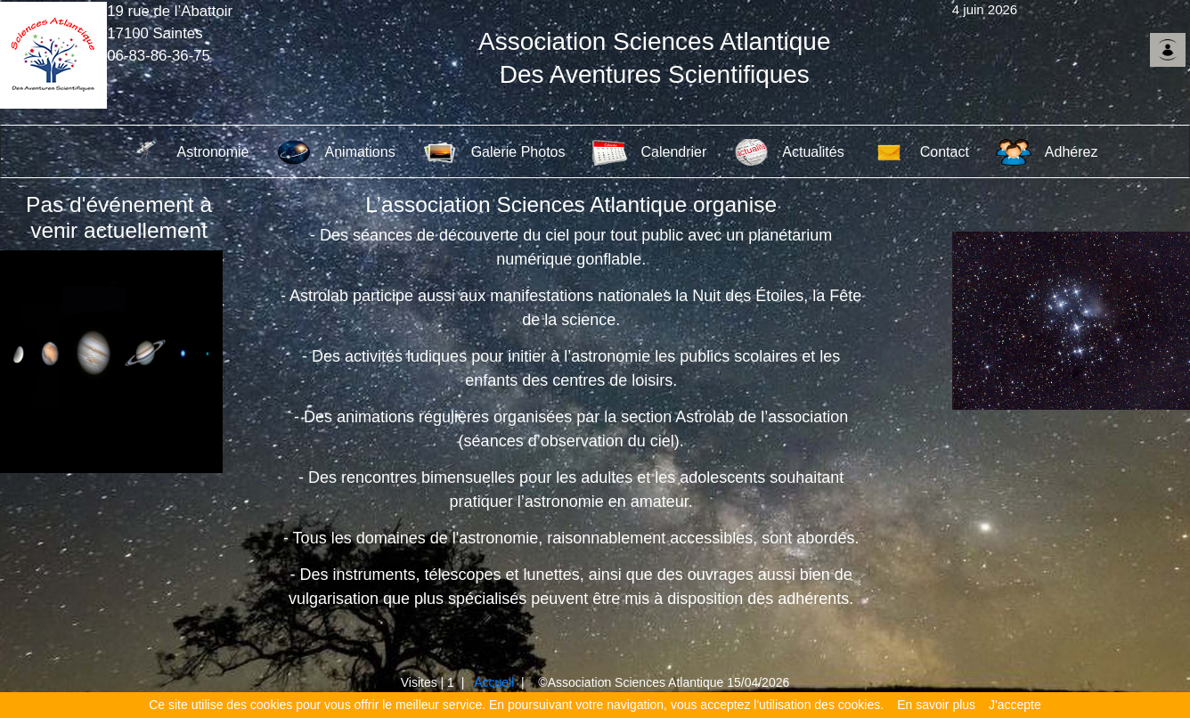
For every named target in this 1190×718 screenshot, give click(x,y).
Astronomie (188, 152)
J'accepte (1015, 705)
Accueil (496, 682)
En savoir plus (936, 705)
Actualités (788, 152)
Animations (335, 152)
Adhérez (1047, 152)
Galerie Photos (494, 152)
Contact (920, 152)
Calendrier (649, 152)
